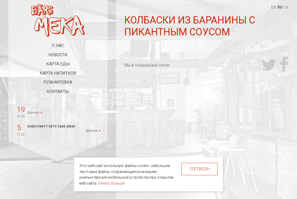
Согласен (199, 168)
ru (280, 7)
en (273, 7)
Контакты (58, 91)
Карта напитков (58, 73)
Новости (57, 54)
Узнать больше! (111, 183)
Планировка (58, 82)
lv (286, 7)
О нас (58, 45)
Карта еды (58, 63)
